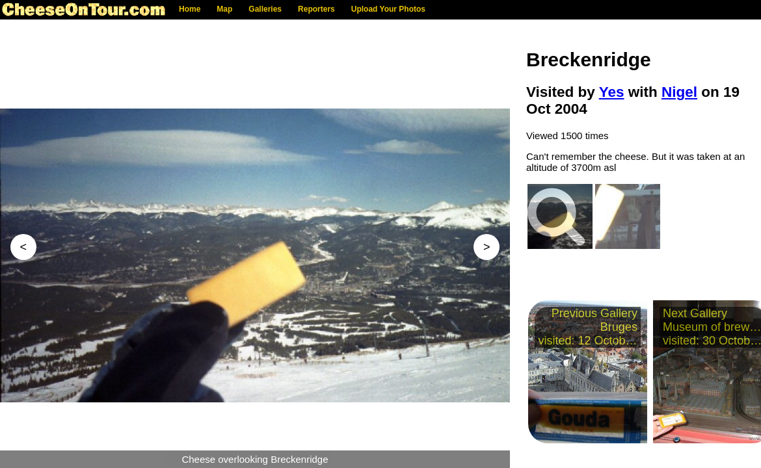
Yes (611, 92)
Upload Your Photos (388, 9)
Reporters (316, 9)
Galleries (265, 9)
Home (189, 9)
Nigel (679, 92)
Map (224, 9)
